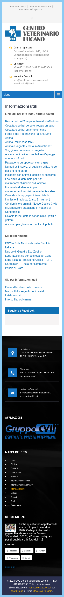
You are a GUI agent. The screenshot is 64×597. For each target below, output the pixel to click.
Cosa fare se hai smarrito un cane (25, 129)
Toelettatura (16, 505)
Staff (13, 501)
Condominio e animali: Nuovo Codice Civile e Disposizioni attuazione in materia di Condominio (31, 207)
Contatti (14, 468)
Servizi (14, 497)
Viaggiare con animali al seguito (24, 150)
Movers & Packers (42, 591)
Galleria (14, 476)
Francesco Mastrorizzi (39, 587)
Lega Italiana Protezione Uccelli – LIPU (29, 259)
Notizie (14, 493)
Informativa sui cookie (40, 6)
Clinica (14, 464)
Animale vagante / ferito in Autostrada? (28, 146)
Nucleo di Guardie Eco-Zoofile (23, 251)
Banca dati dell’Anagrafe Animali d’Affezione (32, 121)
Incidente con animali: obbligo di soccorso (30, 174)
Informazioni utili (18, 6)
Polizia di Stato (14, 268)
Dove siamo (16, 472)
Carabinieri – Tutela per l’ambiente (26, 263)
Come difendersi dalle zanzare (23, 287)
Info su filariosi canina (18, 299)
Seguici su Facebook (21, 310)
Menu (6, 94)
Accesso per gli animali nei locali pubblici (29, 224)
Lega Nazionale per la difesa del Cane (28, 255)
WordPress (17, 591)
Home (13, 460)
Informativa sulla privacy (30, 9)
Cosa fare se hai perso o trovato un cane (29, 125)
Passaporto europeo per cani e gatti (26, 162)
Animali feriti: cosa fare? (19, 142)
